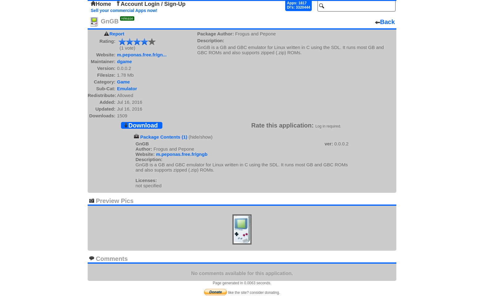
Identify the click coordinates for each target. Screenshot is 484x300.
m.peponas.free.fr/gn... (142, 54)
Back (385, 21)
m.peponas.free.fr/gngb (181, 154)
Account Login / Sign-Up (151, 4)
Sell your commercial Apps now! (124, 10)
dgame (124, 61)
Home (101, 4)
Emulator (127, 88)
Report (117, 33)
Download (140, 125)
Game (123, 81)
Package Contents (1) (163, 137)
